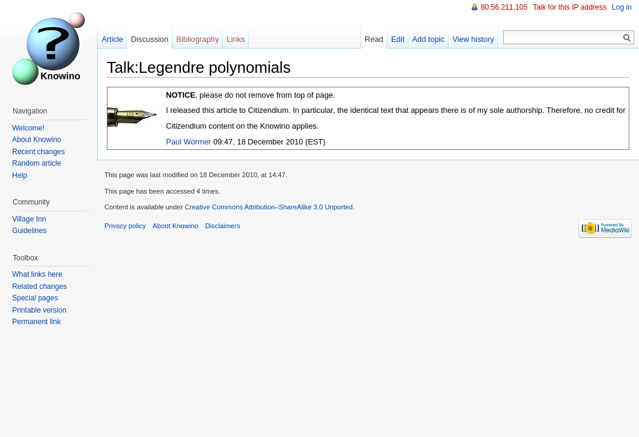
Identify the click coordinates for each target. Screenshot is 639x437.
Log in (622, 7)
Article (112, 39)
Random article (36, 163)
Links (236, 39)
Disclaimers (222, 225)
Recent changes (38, 151)
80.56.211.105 (504, 7)
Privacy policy (125, 225)
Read (374, 39)
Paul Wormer (188, 141)
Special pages (35, 298)
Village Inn (29, 219)
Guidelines (29, 230)
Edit (397, 39)
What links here (37, 274)
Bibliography (197, 39)
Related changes (39, 286)
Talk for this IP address (569, 7)
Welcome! (28, 128)
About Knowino (36, 139)
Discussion (150, 39)
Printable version (39, 310)
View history (473, 39)
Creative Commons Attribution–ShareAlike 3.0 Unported (268, 207)
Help (19, 175)
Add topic (428, 39)
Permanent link (36, 321)
